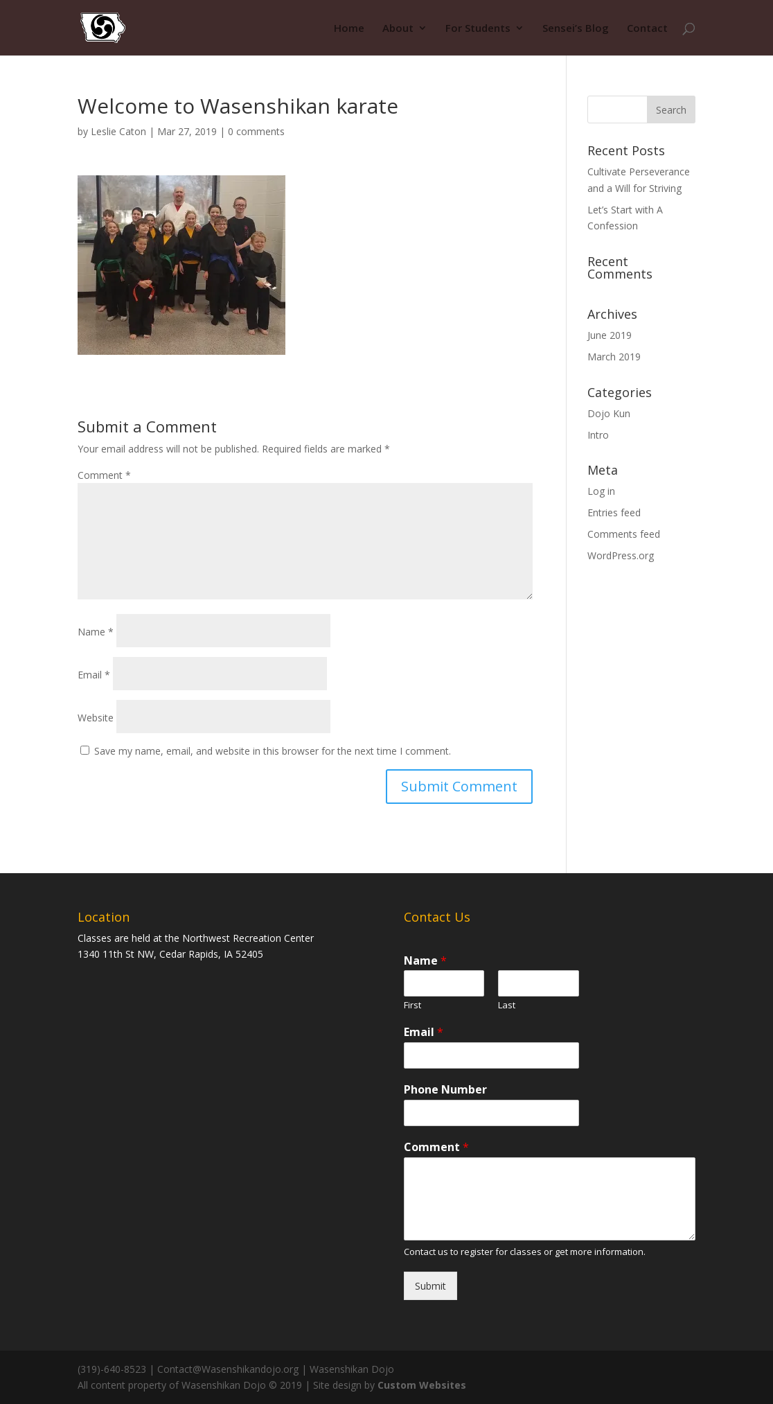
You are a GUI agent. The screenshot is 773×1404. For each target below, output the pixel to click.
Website (96, 717)
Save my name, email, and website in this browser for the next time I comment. (272, 750)
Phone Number (445, 1089)
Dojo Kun (608, 413)
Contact (647, 29)
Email (94, 674)
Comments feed (623, 534)
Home (349, 29)
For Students (477, 29)
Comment (104, 475)
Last (506, 1005)
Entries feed (614, 512)
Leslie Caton (118, 131)
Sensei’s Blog (575, 29)
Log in (601, 491)
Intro (598, 434)
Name (96, 631)
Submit (430, 1285)
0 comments (256, 131)
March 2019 (614, 356)
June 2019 (609, 335)
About (398, 29)
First (412, 1005)
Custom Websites (421, 1385)
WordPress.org (620, 555)
